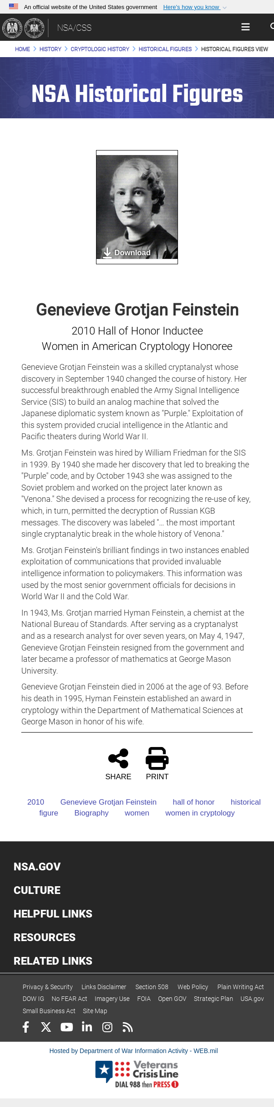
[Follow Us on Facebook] (26, 1028)
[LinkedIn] (87, 1028)
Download (126, 253)
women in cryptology (193, 813)
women (130, 813)
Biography (84, 813)
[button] (196, 7)
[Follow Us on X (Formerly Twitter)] (46, 1028)
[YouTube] (66, 1028)
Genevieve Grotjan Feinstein (101, 802)
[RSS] (127, 1028)
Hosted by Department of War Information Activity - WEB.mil (133, 1050)
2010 (28, 802)
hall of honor (187, 802)
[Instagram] (107, 1028)
